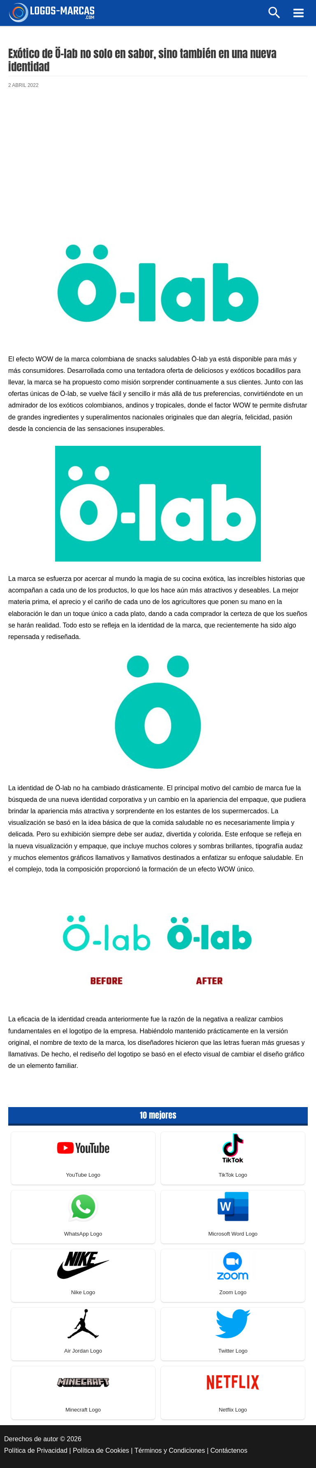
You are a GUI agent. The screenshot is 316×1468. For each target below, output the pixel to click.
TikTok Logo (232, 1175)
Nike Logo (83, 1292)
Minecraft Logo (83, 1410)
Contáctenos (228, 1450)
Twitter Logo (233, 1351)
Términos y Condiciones (170, 1450)
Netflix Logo (233, 1410)
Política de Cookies (101, 1450)
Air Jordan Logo (83, 1351)
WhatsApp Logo (83, 1234)
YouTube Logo (83, 1175)
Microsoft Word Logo (233, 1234)
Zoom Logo (232, 1292)
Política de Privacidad (35, 1450)
